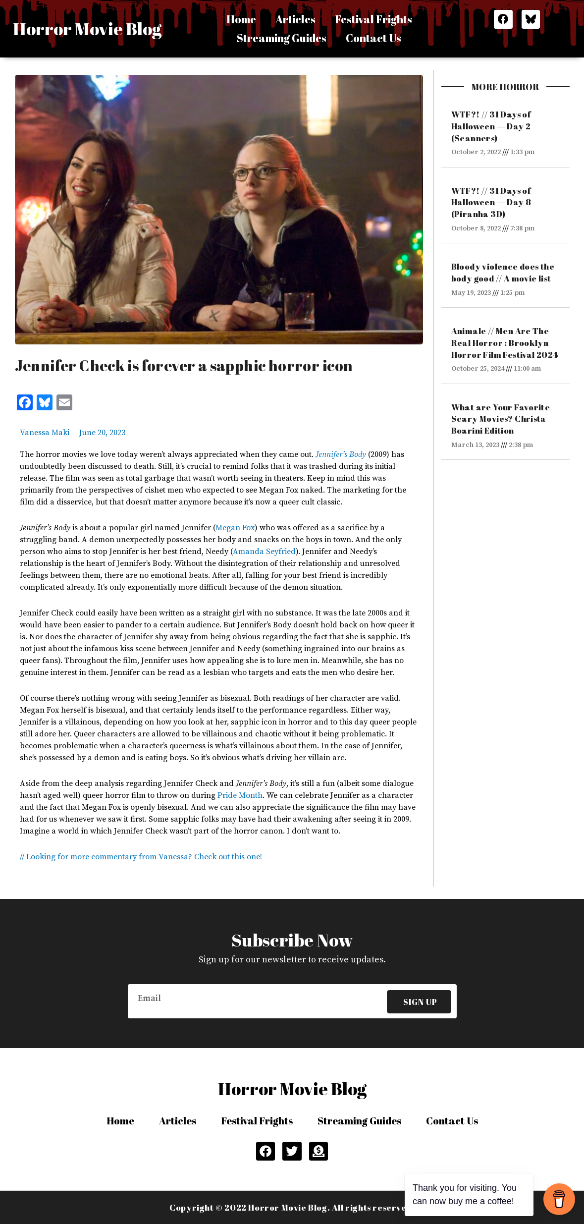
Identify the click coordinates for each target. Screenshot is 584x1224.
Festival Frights (374, 19)
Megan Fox (235, 528)
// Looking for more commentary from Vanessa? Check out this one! (141, 857)
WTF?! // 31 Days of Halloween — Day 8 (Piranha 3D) (491, 202)
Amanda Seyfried (264, 551)
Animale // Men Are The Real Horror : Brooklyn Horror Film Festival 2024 (504, 342)
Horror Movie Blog (87, 28)
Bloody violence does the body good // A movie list (503, 272)
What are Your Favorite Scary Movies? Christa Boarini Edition (500, 419)
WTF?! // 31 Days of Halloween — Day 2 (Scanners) (491, 126)
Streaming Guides (281, 38)
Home (239, 19)
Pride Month (240, 795)
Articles (295, 19)
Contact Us (375, 38)
